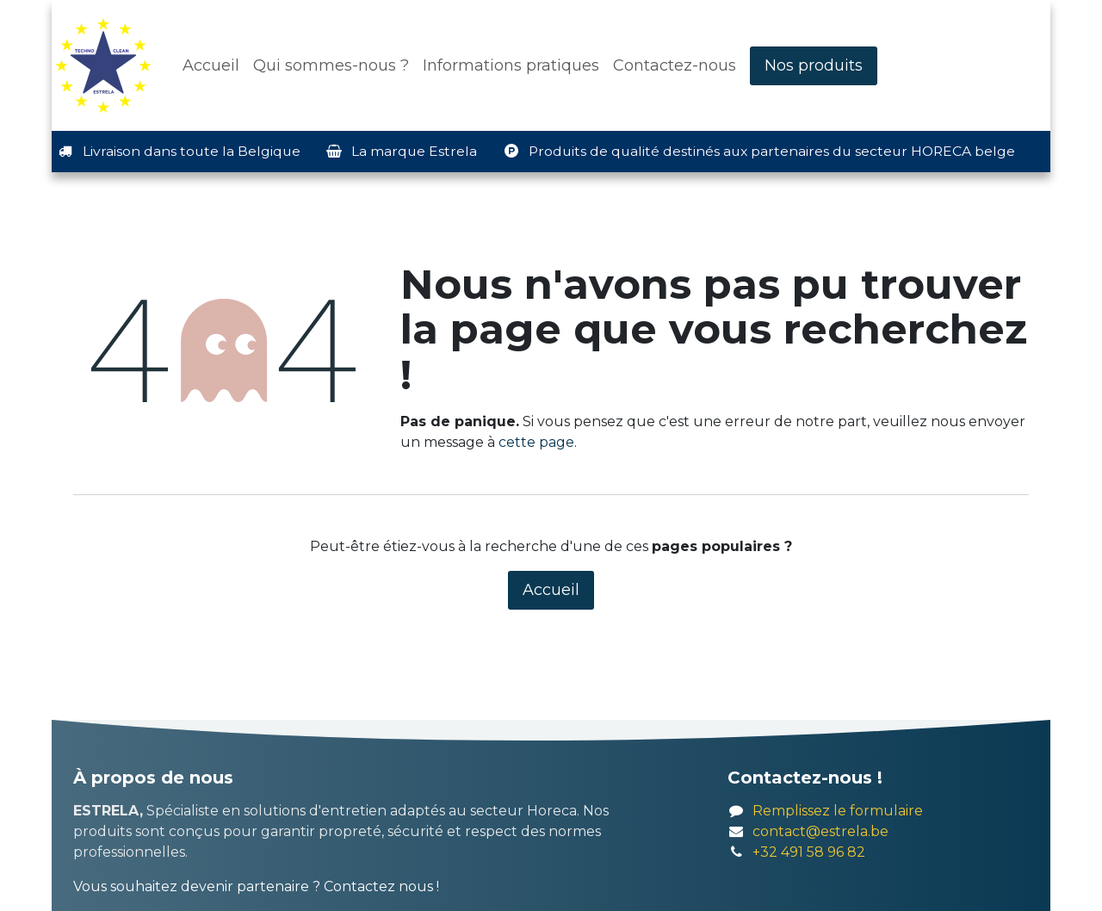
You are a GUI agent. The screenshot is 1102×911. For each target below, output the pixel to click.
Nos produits (814, 65)
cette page (536, 442)
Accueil (551, 589)
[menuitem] (211, 65)
